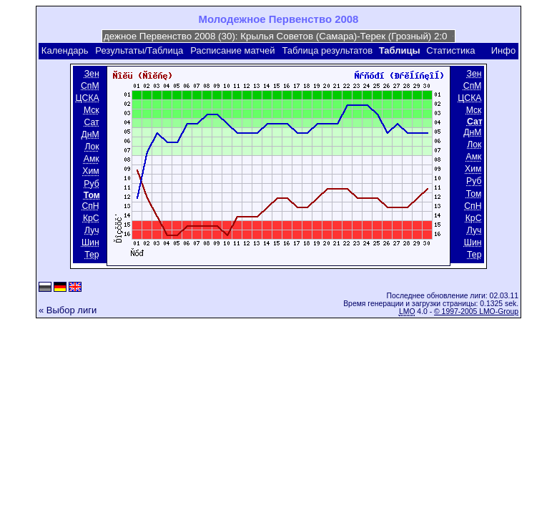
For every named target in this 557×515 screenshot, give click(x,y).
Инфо (503, 50)
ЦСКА (87, 98)
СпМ (90, 86)
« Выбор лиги (68, 310)
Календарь (65, 50)
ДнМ (90, 134)
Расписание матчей (232, 50)
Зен (91, 74)
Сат (91, 122)
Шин (90, 242)
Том (474, 194)
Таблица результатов (327, 50)
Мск (91, 110)
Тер (91, 255)
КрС (91, 218)
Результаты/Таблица (139, 50)
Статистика (450, 50)
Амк (91, 159)
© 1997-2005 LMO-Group (476, 311)
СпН (90, 206)
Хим (90, 172)
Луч (91, 230)
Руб (91, 184)
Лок (92, 147)
